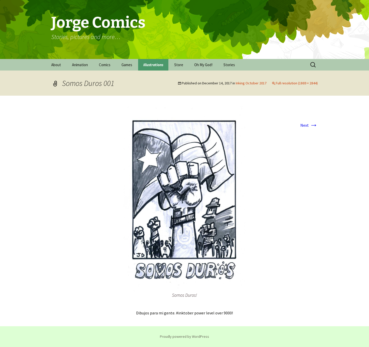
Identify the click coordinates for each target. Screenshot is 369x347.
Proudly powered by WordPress (184, 336)
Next (309, 125)
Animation (80, 64)
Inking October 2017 (251, 83)
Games (126, 64)
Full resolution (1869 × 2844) (297, 83)
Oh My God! (203, 64)
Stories (229, 64)
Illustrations (153, 64)
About (56, 64)
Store (178, 64)
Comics (104, 64)
